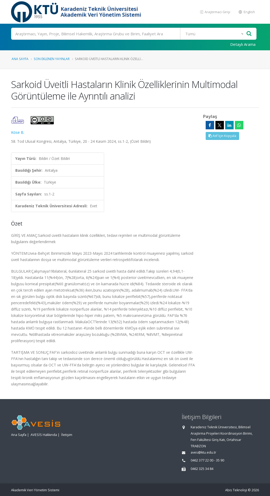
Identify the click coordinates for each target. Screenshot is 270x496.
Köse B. (17, 132)
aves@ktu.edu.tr (203, 452)
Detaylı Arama (242, 44)
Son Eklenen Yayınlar (52, 59)
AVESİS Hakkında (44, 435)
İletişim (66, 435)
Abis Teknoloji (236, 490)
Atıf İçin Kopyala (222, 136)
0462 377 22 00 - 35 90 (207, 460)
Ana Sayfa (20, 59)
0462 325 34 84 (202, 468)
